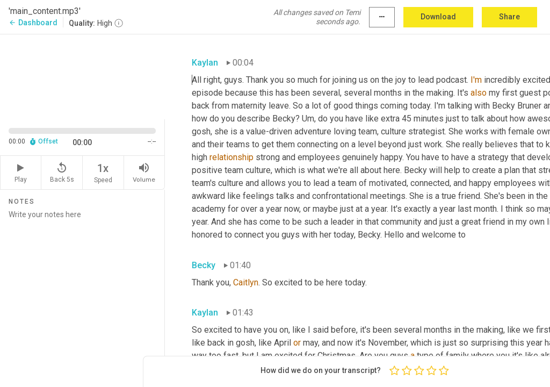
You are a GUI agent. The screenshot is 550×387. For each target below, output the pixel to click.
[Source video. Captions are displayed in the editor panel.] (82, 75)
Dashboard (33, 22)
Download (438, 16)
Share (509, 16)
